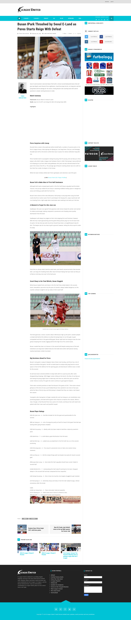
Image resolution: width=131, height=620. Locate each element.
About (112, 1)
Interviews (71, 18)
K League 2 (36, 18)
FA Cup (61, 18)
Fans (80, 18)
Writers (107, 1)
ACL (54, 18)
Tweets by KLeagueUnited (92, 358)
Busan (25, 518)
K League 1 (26, 18)
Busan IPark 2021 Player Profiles (57, 177)
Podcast (46, 18)
